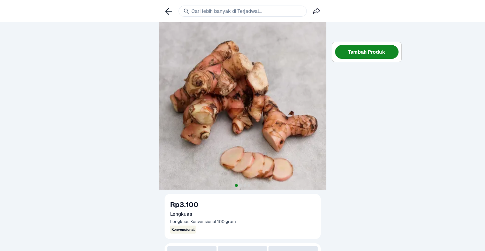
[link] (169, 11)
